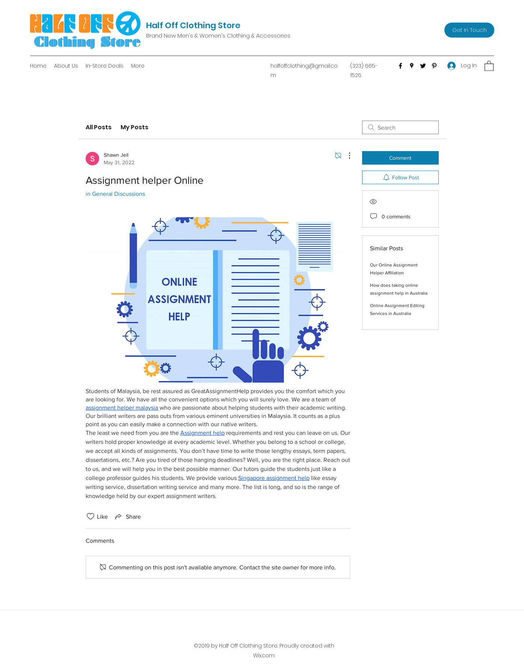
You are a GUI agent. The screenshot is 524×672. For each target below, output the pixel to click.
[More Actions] (345, 155)
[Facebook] (400, 66)
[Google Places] (411, 66)
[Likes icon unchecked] (90, 516)
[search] (400, 127)
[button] (489, 65)
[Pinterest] (434, 66)
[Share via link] (127, 516)
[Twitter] (423, 66)
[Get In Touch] (469, 30)
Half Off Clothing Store (193, 25)
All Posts (99, 127)
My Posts (134, 127)
